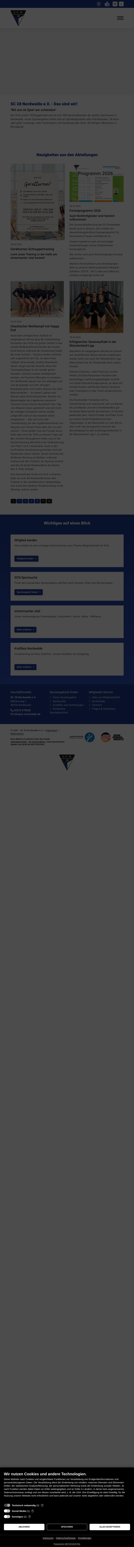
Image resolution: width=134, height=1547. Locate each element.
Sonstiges (17, 1516)
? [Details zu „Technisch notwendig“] (42, 1505)
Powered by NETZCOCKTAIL (67, 1544)
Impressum (48, 1538)
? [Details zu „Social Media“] (32, 1511)
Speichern (67, 1526)
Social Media (19, 1511)
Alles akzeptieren (109, 1526)
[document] (67, 1486)
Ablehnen (24, 1526)
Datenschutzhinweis (66, 1538)
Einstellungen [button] (84, 1538)
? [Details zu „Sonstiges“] (29, 1516)
